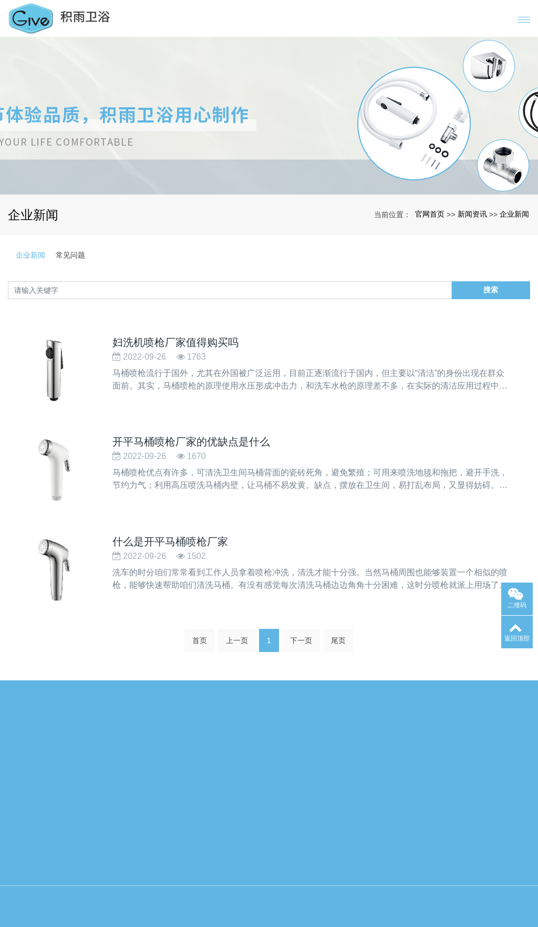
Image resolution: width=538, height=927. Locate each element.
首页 (199, 643)
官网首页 (429, 214)
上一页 (237, 643)
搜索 (490, 290)
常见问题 (70, 255)
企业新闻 (514, 214)
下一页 (301, 643)
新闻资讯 (472, 214)
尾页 (338, 643)
